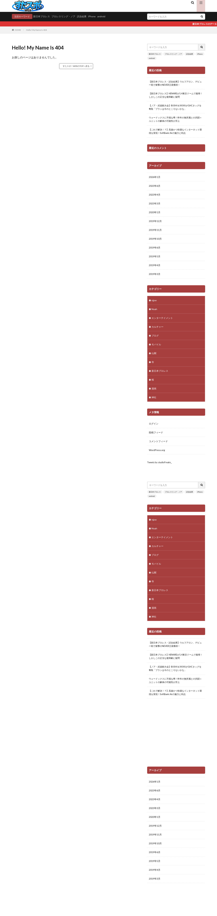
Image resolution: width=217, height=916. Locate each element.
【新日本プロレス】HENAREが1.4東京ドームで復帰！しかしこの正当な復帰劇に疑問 (175, 96)
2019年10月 (155, 240)
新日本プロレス (42, 16)
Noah (154, 311)
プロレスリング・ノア (64, 16)
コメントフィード (158, 443)
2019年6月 (154, 249)
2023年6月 (154, 188)
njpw (154, 302)
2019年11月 (155, 232)
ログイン (153, 425)
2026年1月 (154, 179)
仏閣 (154, 355)
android (102, 16)
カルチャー (157, 328)
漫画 (154, 390)
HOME (18, 30)
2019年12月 (155, 223)
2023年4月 (154, 196)
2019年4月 (154, 267)
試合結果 (83, 16)
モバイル (156, 346)
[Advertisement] (176, 738)
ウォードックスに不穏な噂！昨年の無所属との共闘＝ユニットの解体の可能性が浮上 (176, 121)
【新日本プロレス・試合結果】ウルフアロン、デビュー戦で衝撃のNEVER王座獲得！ (176, 84)
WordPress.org (157, 452)
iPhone (93, 16)
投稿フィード (156, 434)
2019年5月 (154, 258)
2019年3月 (154, 276)
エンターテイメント (162, 320)
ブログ (155, 337)
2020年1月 (154, 214)
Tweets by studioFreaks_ (160, 464)
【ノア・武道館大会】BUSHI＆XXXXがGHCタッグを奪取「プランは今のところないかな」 (176, 108)
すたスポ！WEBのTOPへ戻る (76, 66)
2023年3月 (154, 205)
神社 (154, 399)
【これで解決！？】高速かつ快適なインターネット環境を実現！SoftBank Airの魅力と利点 (176, 133)
